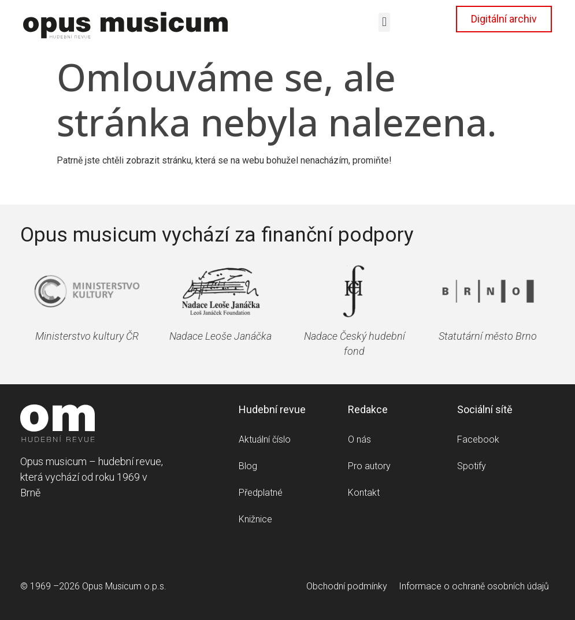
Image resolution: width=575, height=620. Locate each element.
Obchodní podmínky (346, 586)
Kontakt (364, 492)
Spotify (471, 466)
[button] (384, 22)
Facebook (478, 439)
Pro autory (369, 466)
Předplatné (261, 492)
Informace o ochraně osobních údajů (474, 586)
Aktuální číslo (265, 439)
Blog (248, 466)
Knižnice (255, 519)
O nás (359, 439)
